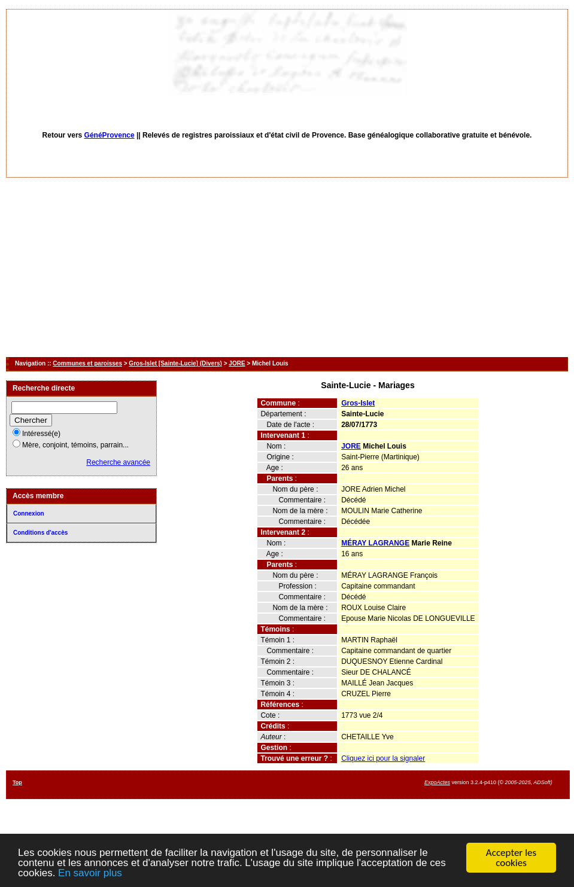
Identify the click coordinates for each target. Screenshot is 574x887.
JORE (237, 363)
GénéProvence (109, 135)
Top (17, 782)
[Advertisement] (287, 267)
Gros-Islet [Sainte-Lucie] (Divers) (175, 363)
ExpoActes (437, 782)
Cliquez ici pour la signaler (383, 758)
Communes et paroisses (87, 363)
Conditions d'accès (40, 532)
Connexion (28, 513)
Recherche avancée (118, 462)
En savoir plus (90, 873)
